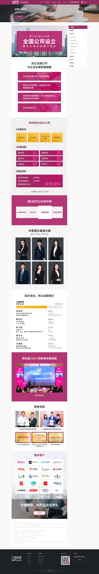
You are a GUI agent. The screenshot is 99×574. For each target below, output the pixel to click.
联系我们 (29, 563)
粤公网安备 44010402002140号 (55, 570)
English (85, 2)
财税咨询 (72, 56)
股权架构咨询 (40, 558)
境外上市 (72, 59)
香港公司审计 (73, 46)
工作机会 (29, 561)
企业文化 (29, 558)
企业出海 (54, 2)
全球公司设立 (40, 561)
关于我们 (65, 2)
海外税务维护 (40, 563)
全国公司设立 (73, 40)
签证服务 (72, 62)
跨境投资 (72, 30)
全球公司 (72, 33)
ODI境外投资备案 (41, 556)
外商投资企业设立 (74, 43)
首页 (41, 2)
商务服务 (47, 2)
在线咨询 (19, 16)
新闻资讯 (59, 2)
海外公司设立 (73, 37)
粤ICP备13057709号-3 (43, 570)
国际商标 (72, 66)
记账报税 (72, 49)
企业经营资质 (73, 52)
